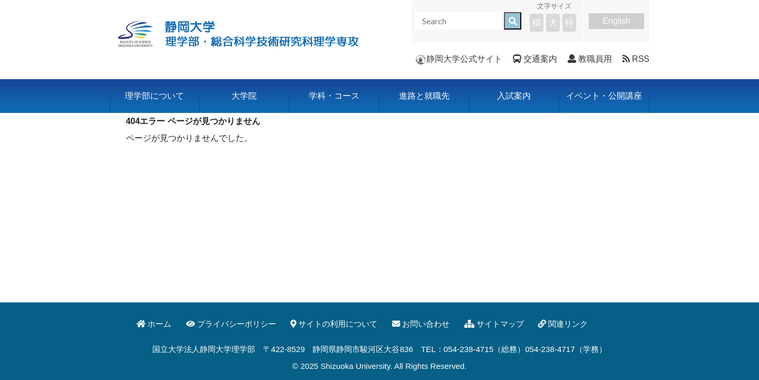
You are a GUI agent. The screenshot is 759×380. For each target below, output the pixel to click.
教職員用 (590, 58)
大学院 (244, 95)
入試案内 (514, 95)
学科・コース (334, 95)
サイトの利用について (333, 323)
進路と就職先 (424, 95)
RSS (635, 58)
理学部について (154, 95)
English (616, 20)
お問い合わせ (421, 323)
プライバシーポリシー (231, 323)
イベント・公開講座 (604, 95)
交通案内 (535, 58)
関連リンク (563, 323)
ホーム (154, 323)
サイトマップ (494, 323)
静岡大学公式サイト (459, 58)
